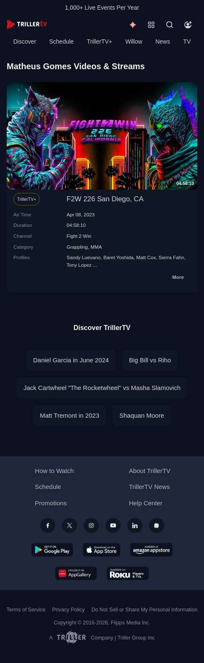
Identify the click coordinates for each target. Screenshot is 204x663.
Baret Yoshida (118, 257)
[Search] (169, 25)
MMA (96, 247)
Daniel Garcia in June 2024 (71, 360)
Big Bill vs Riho (150, 360)
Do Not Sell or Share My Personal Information (144, 610)
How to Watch (54, 470)
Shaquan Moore (141, 415)
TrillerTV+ (99, 41)
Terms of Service (26, 610)
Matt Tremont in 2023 (69, 415)
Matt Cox (146, 257)
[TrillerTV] (27, 24)
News (162, 41)
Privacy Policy (68, 610)
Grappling (77, 247)
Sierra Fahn (171, 257)
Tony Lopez (79, 265)
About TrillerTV (149, 470)
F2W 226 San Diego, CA (105, 199)
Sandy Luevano (84, 257)
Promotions (51, 503)
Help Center (146, 503)
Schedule (61, 41)
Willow (133, 41)
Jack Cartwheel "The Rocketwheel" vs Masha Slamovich (102, 387)
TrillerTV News (149, 486)
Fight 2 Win (79, 236)
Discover (24, 41)
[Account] (188, 25)
